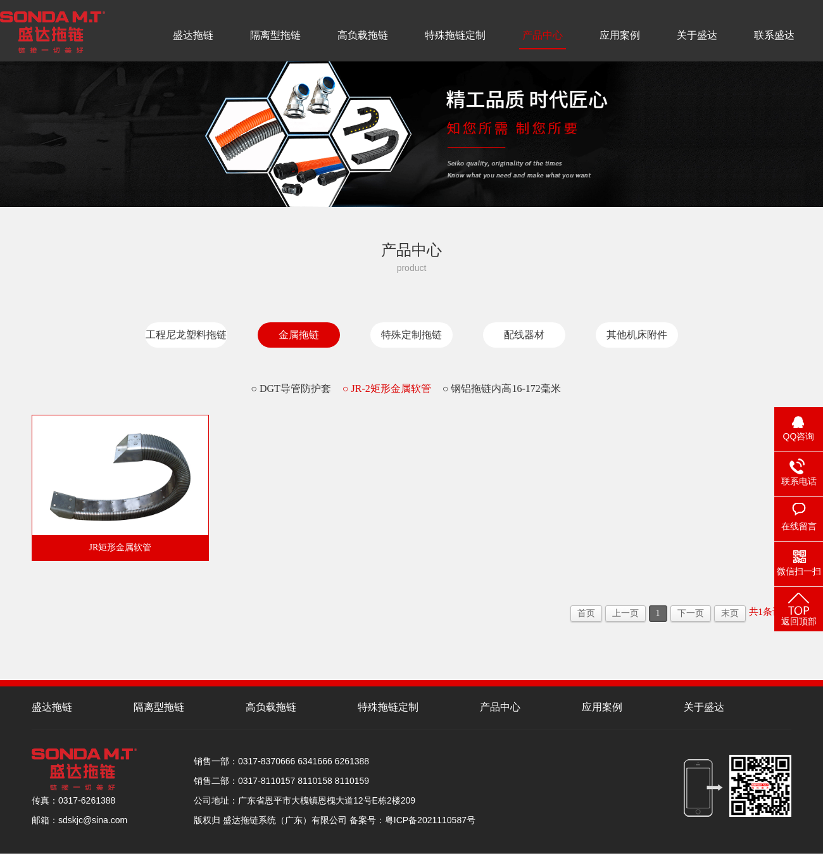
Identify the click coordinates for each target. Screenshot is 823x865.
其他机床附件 (636, 334)
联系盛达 (774, 35)
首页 (586, 613)
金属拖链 (299, 334)
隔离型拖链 (275, 35)
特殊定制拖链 (411, 334)
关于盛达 (697, 35)
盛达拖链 (193, 35)
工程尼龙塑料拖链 (186, 334)
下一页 (690, 613)
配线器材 (524, 334)
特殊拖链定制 (455, 35)
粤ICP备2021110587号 (430, 820)
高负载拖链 (362, 35)
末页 (730, 613)
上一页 (625, 613)
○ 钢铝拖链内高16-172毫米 (502, 388)
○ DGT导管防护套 (291, 388)
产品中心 (542, 35)
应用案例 (620, 35)
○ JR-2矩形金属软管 (386, 388)
